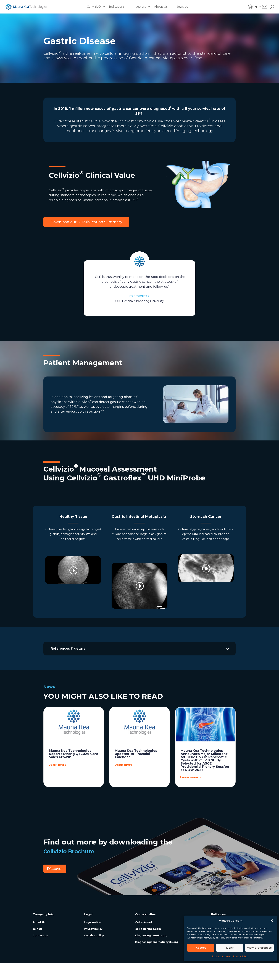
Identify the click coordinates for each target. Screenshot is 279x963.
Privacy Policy (240, 956)
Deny (229, 947)
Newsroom (183, 6)
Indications (116, 6)
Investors (139, 6)
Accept (201, 947)
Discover (55, 869)
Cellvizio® (94, 6)
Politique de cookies (221, 956)
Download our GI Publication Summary (86, 222)
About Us (160, 6)
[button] (272, 920)
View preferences (259, 947)
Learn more (57, 764)
